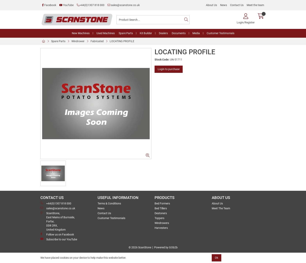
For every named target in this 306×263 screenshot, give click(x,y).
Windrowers (162, 223)
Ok (216, 257)
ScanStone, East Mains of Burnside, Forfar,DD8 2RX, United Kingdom (57, 221)
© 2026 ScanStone (140, 247)
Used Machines (105, 33)
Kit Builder (146, 33)
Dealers (163, 33)
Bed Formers (162, 203)
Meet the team (255, 5)
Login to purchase (169, 69)
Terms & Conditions (109, 203)
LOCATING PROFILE (122, 41)
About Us (211, 5)
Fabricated (97, 41)
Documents (179, 33)
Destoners (161, 213)
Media (196, 33)
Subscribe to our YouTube (58, 239)
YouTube (66, 5)
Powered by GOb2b (166, 247)
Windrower (78, 41)
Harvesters (161, 227)
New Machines (81, 33)
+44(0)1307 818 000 (90, 5)
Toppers (159, 218)
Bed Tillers (161, 208)
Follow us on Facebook (57, 234)
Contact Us (237, 5)
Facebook (49, 5)
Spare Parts (126, 33)
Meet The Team (221, 208)
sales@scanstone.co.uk (124, 5)
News (223, 5)
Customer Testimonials (220, 33)
